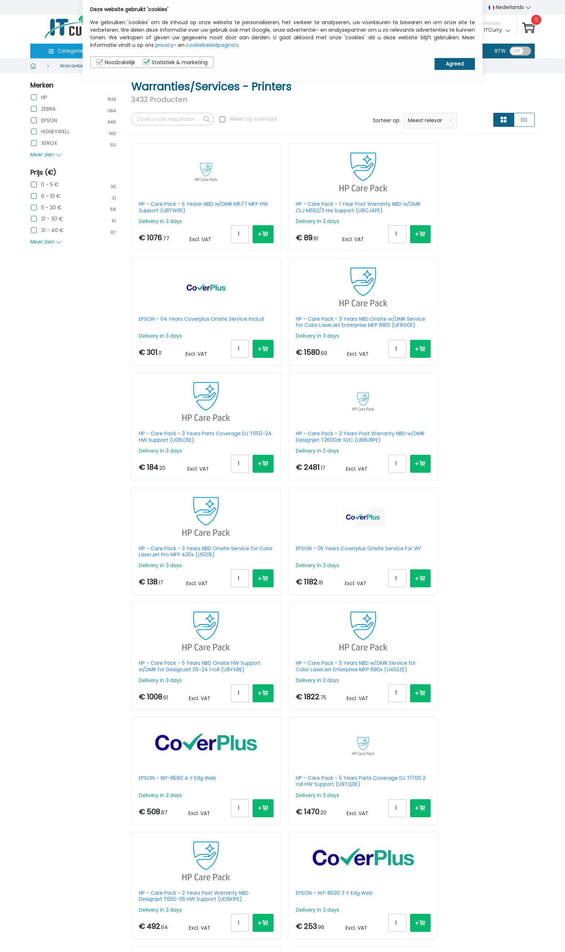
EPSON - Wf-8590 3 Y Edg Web (280, 576)
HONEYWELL (55, 132)
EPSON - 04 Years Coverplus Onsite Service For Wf (174, 702)
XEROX (49, 143)
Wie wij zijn (426, 905)
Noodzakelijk (115, 62)
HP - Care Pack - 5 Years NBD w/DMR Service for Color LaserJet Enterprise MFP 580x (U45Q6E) (484, 702)
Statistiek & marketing (175, 62)
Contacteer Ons (433, 916)
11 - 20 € (51, 208)
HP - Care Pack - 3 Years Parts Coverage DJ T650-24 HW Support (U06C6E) (176, 331)
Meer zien (46, 154)
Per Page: (454, 780)
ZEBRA (48, 109)
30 (514, 780)
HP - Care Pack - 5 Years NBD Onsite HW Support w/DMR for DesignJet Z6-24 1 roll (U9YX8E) (178, 455)
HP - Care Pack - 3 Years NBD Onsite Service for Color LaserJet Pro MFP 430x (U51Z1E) (383, 331)
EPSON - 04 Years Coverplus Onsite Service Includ (380, 207)
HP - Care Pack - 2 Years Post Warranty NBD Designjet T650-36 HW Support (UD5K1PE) (177, 579)
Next (225, 782)
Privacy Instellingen (498, 927)
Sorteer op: (386, 120)
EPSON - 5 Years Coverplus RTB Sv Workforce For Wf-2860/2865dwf (383, 579)
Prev (140, 782)
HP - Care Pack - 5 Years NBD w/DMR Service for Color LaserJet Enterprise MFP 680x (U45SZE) (278, 455)
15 (487, 780)
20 (500, 780)
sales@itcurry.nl (310, 912)
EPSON (49, 120)
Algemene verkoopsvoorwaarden (440, 931)
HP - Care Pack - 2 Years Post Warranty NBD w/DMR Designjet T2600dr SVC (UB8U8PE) (281, 331)
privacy (164, 45)
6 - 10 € (51, 196)
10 (475, 780)
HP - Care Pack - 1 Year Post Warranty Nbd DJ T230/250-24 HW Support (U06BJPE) (486, 579)
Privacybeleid (490, 905)
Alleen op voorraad (253, 118)
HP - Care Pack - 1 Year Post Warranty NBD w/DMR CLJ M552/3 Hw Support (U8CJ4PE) (280, 207)
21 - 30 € (52, 219)
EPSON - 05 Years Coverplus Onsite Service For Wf (483, 331)
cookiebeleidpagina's (212, 45)
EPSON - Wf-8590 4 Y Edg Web (384, 452)
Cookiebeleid (490, 916)
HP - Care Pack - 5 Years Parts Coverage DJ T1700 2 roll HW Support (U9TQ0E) (486, 455)
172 (208, 782)
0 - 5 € (50, 185)
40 (527, 780)
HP (44, 97)
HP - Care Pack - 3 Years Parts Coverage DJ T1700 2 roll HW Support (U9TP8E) (279, 702)
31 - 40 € (52, 230)
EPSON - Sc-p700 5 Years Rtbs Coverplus (383, 702)
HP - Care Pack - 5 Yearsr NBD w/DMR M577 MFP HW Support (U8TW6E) (176, 207)
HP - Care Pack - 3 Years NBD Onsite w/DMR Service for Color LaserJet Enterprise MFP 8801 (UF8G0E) (487, 207)
